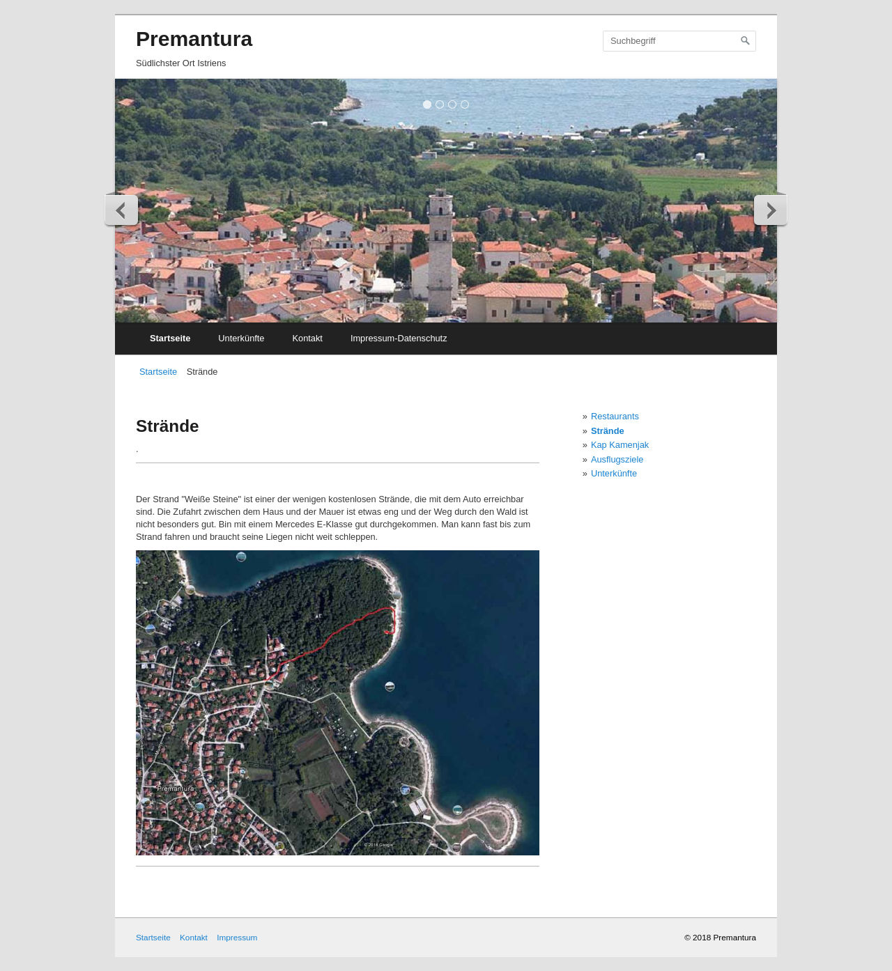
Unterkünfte (241, 338)
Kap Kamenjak (620, 445)
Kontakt (307, 338)
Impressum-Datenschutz (399, 338)
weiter (770, 210)
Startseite (170, 338)
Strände (607, 431)
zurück (122, 210)
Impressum (237, 937)
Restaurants (615, 416)
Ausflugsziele (617, 459)
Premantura (194, 38)
